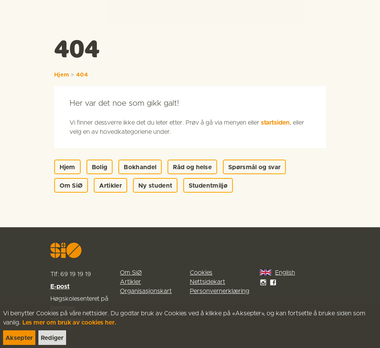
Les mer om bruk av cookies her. (69, 323)
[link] (20, 11)
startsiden (275, 123)
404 (82, 75)
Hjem (61, 75)
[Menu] (366, 11)
